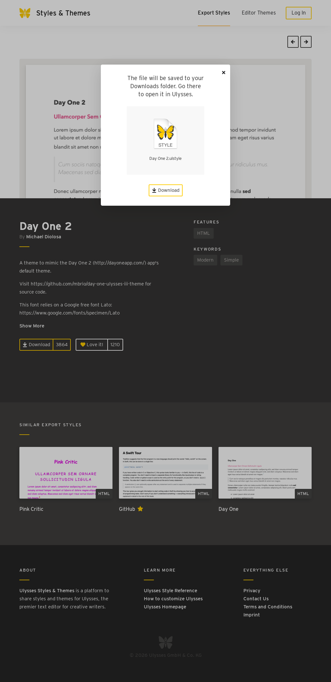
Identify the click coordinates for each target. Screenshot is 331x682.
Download (165, 190)
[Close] (224, 72)
